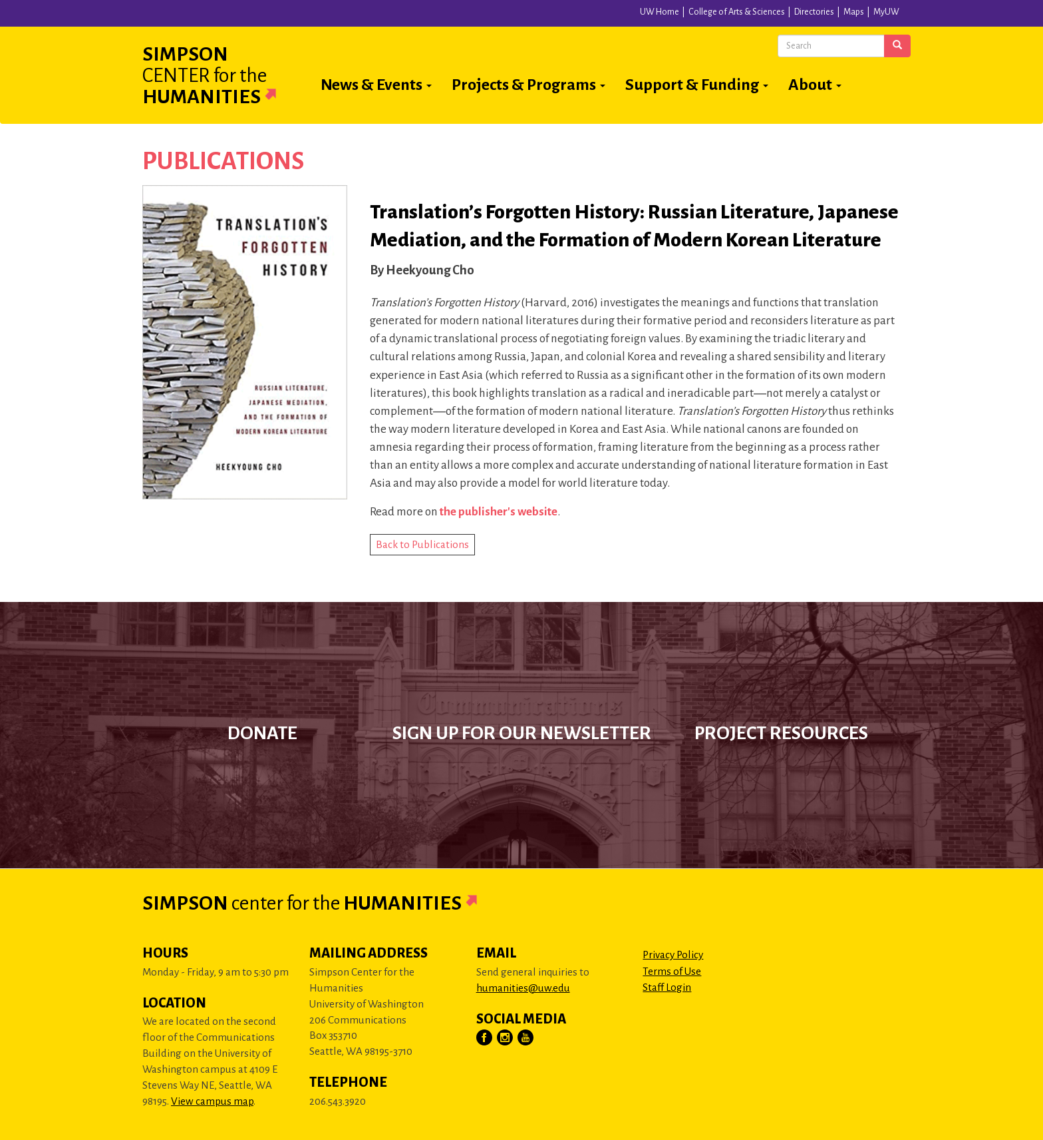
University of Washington (283, 16)
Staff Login (667, 987)
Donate (262, 733)
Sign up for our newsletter (521, 733)
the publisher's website (498, 511)
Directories (814, 12)
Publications (223, 161)
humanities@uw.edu (523, 988)
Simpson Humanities (225, 75)
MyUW (886, 12)
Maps (853, 12)
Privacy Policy (673, 954)
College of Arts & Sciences (736, 12)
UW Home (659, 12)
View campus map (212, 1101)
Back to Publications (422, 544)
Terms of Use (672, 971)
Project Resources (781, 733)
